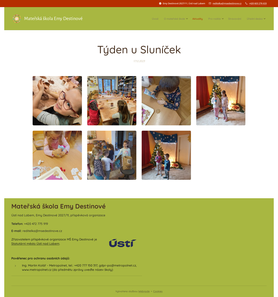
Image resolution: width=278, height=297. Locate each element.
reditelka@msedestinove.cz (227, 3)
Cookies (158, 291)
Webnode (144, 291)
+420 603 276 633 (258, 3)
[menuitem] (140, 18)
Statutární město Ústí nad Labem (35, 243)
